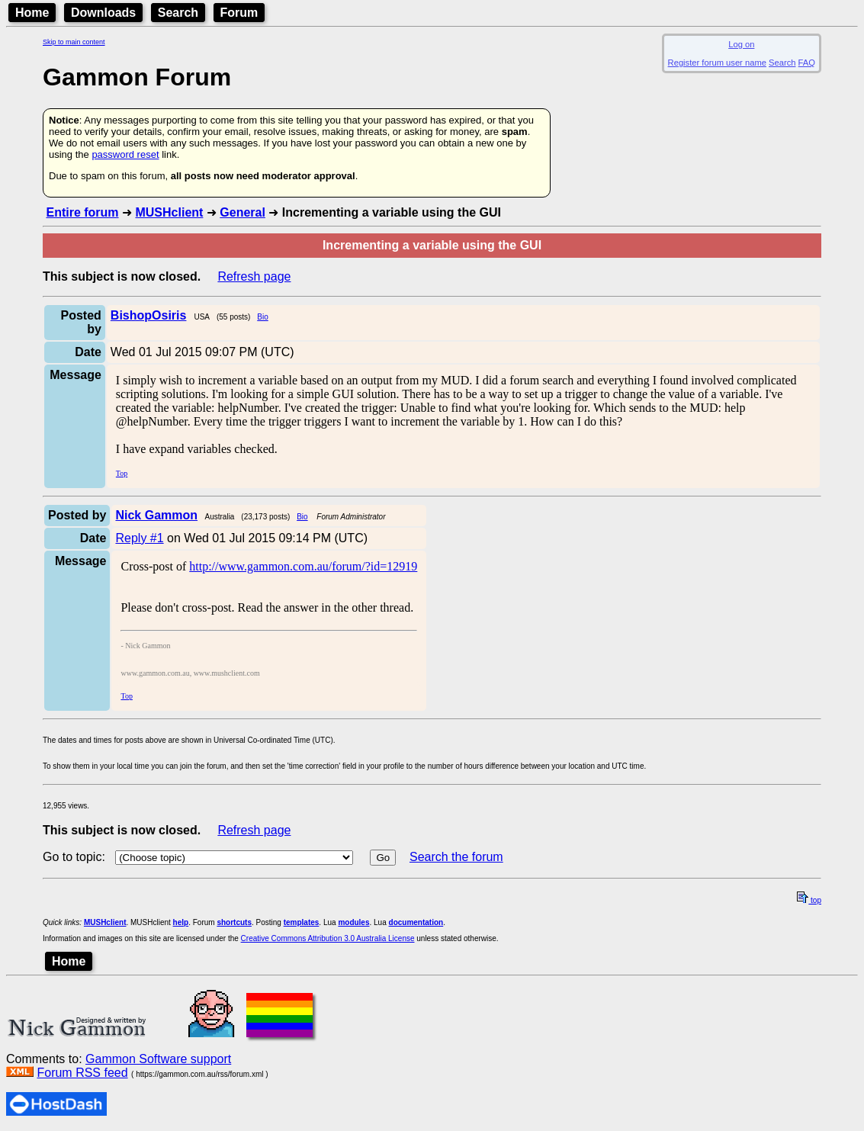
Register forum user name (717, 62)
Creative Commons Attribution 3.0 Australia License (328, 938)
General (242, 212)
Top (121, 473)
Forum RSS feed (82, 1072)
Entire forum (82, 212)
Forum (239, 12)
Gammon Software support (158, 1058)
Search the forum (456, 856)
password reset (125, 154)
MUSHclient (169, 212)
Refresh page (254, 276)
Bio (262, 317)
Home (32, 12)
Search (178, 12)
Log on (741, 44)
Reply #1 (139, 538)
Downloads (103, 12)
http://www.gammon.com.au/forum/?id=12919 (303, 566)
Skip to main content (74, 42)
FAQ (806, 62)
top (809, 900)
